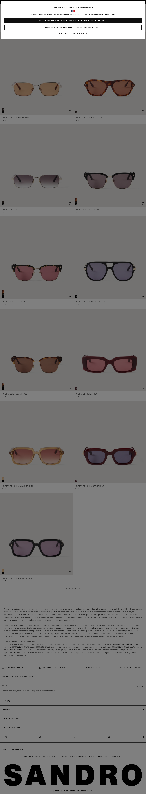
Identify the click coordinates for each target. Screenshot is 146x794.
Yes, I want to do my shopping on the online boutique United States (73, 21)
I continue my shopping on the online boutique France (73, 28)
